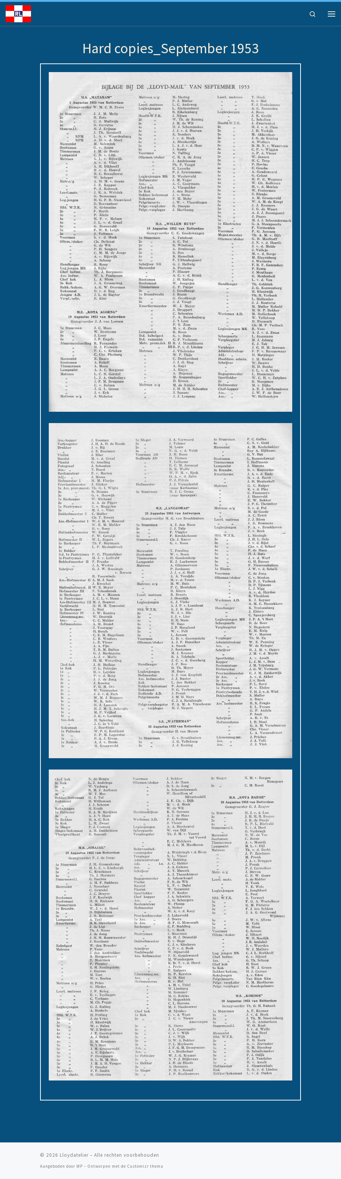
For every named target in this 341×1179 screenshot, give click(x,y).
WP (79, 1166)
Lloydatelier (74, 1155)
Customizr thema (145, 1166)
